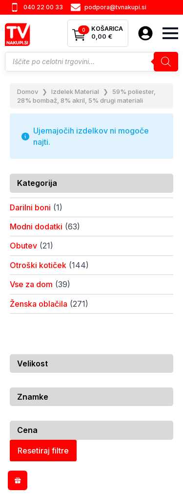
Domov (27, 91)
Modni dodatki (36, 226)
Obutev (23, 245)
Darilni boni (30, 207)
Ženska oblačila (38, 304)
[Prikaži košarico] (98, 33)
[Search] (166, 61)
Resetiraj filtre (43, 450)
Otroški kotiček (38, 265)
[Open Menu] (170, 33)
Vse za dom (31, 284)
